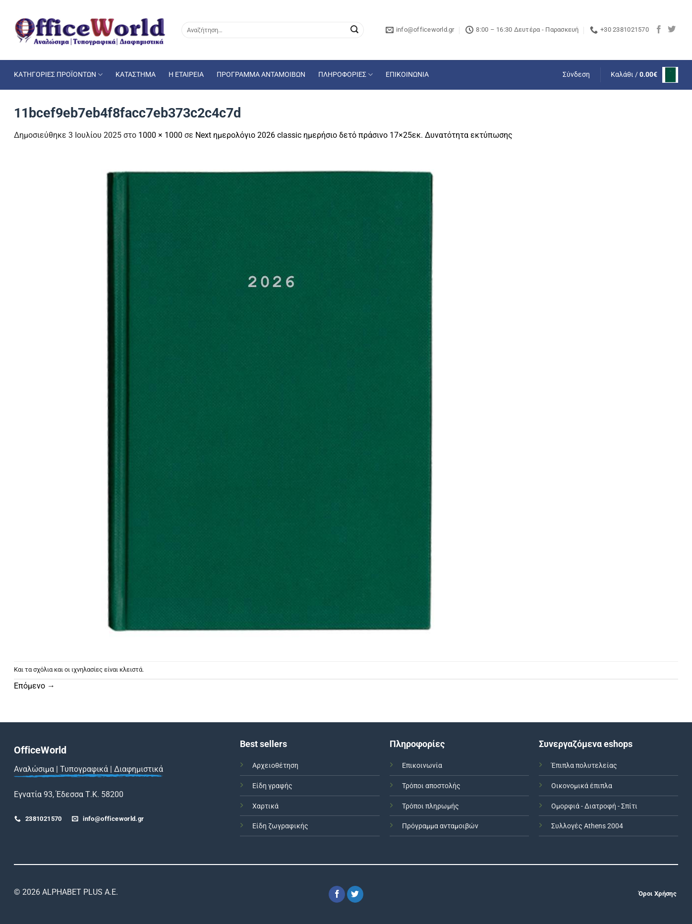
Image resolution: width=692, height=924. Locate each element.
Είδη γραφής (272, 786)
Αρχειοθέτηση (275, 765)
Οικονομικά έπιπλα (581, 786)
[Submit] (354, 30)
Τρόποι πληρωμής (430, 806)
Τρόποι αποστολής (431, 786)
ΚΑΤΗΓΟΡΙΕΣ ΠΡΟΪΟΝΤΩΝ (58, 74)
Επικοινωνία (422, 765)
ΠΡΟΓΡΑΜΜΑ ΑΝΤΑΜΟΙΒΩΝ (261, 74)
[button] (576, 75)
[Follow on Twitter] (672, 29)
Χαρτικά (265, 806)
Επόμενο (34, 686)
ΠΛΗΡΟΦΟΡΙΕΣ (345, 74)
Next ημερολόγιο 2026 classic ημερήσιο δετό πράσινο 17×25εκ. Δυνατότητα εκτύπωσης (354, 135)
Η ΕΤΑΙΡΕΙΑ (186, 74)
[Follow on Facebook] (659, 29)
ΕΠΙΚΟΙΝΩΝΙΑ (407, 74)
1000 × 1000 (160, 135)
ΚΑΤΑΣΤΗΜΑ (135, 74)
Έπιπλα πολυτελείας (584, 765)
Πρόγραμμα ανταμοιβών (440, 826)
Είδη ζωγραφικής (280, 826)
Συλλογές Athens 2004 (587, 826)
